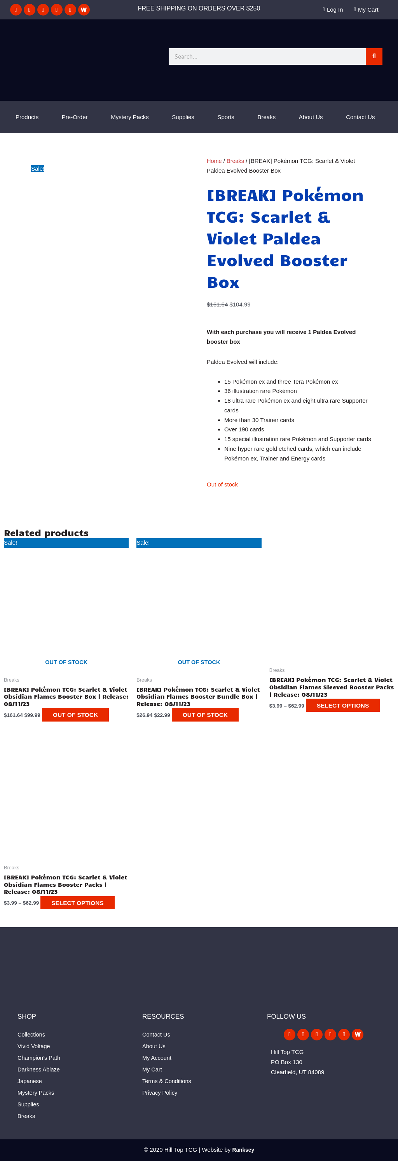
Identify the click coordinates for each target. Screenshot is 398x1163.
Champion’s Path (39, 1059)
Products (27, 117)
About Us (311, 117)
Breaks (267, 117)
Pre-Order (75, 117)
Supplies (183, 117)
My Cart (152, 1071)
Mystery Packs (130, 117)
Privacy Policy (160, 1094)
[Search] (374, 56)
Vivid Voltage (34, 1048)
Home (214, 160)
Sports (226, 117)
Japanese (30, 1083)
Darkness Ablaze (39, 1071)
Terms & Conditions (167, 1083)
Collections (31, 1036)
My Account (157, 1059)
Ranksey (243, 1151)
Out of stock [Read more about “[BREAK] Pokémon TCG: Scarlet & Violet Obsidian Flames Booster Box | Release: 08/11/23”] (81, 716)
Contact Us (360, 117)
